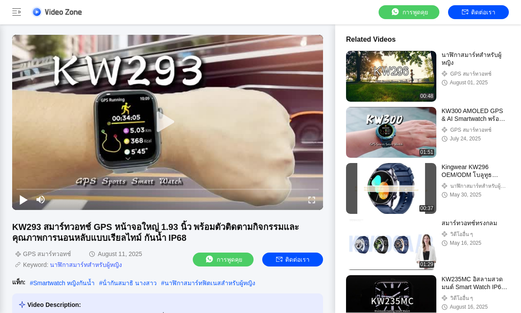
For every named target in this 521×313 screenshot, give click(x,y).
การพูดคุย (409, 12)
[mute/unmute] (40, 199)
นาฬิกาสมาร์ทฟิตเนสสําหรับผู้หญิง (210, 283)
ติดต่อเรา (478, 12)
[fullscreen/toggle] (311, 199)
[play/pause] (23, 199)
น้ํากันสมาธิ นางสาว (129, 283)
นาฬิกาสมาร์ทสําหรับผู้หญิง (86, 264)
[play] (167, 122)
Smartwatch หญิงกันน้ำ (64, 283)
